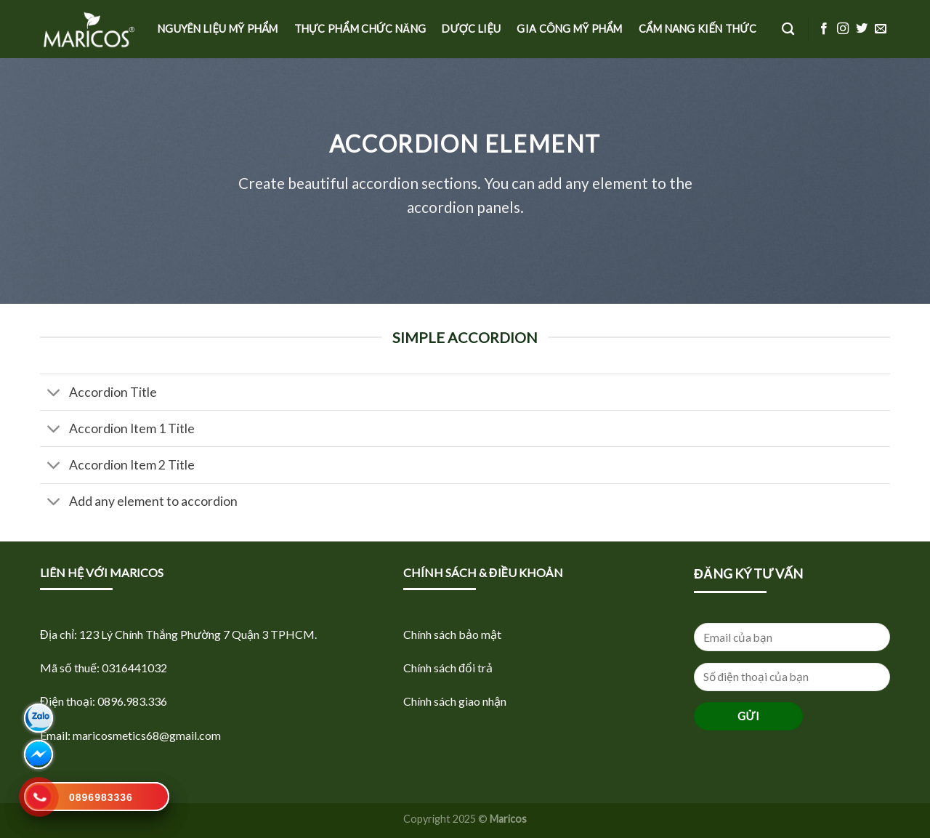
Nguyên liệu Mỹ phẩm (218, 29)
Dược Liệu (471, 29)
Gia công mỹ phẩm (569, 29)
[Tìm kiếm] (788, 29)
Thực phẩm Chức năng (360, 29)
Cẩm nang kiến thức (697, 29)
